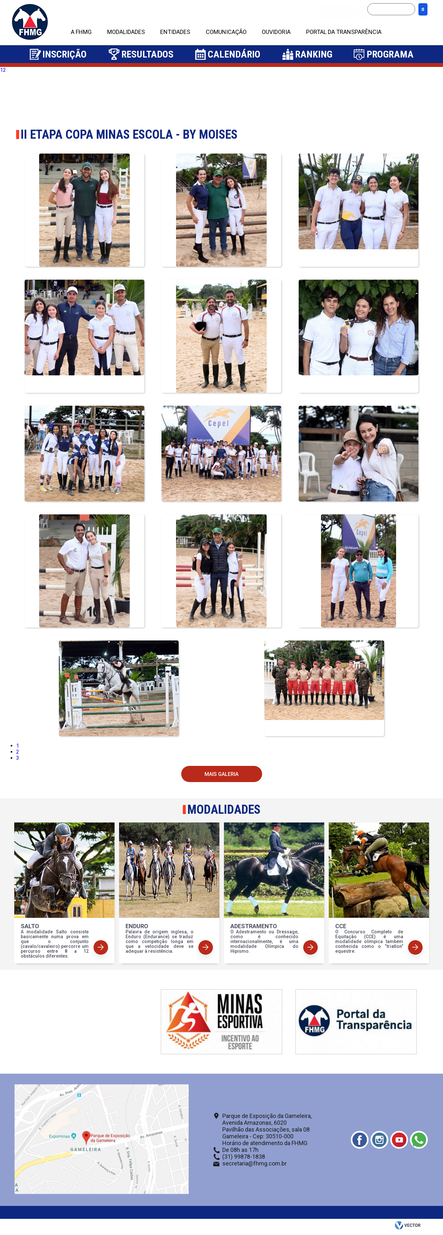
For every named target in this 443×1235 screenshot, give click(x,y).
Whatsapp (419, 1140)
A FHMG (81, 31)
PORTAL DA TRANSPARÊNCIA (344, 31)
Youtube (399, 1140)
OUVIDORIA (276, 31)
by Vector (408, 1227)
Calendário (234, 54)
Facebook (360, 1140)
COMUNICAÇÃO (226, 31)
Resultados (147, 54)
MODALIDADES (126, 31)
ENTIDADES (175, 31)
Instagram (379, 1140)
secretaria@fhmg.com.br (254, 1163)
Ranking (313, 54)
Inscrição (64, 54)
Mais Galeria (221, 774)
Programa (390, 54)
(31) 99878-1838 (243, 1156)
